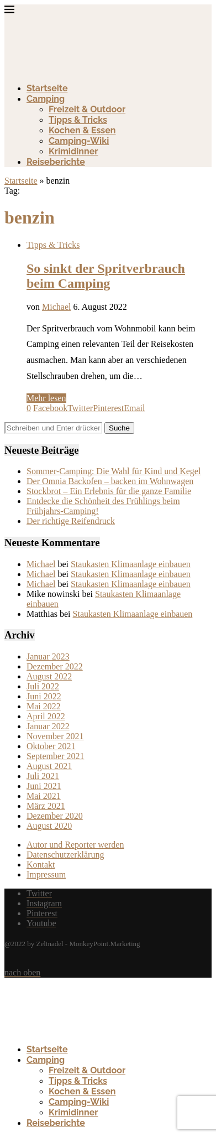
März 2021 (46, 806)
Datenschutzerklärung (65, 854)
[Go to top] (22, 972)
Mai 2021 (44, 796)
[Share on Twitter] (80, 408)
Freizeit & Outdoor (87, 109)
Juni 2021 (44, 786)
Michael (56, 306)
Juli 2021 (43, 776)
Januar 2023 (48, 656)
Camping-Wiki (79, 141)
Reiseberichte (56, 162)
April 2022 (46, 716)
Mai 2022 (44, 706)
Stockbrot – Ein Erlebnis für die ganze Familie (109, 491)
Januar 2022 (48, 726)
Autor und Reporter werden (75, 844)
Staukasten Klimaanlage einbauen (131, 564)
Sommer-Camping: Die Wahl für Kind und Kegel (114, 471)
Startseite (47, 88)
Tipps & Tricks (78, 120)
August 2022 (49, 676)
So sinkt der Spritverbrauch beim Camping (106, 275)
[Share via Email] (134, 408)
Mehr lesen (46, 398)
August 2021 (49, 766)
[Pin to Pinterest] (108, 408)
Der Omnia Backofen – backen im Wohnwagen (110, 481)
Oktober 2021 (51, 746)
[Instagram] (44, 903)
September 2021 (55, 756)
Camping (46, 99)
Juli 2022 (43, 686)
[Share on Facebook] (50, 408)
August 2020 (49, 825)
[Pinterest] (42, 913)
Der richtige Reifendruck (71, 521)
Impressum (46, 874)
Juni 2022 (44, 696)
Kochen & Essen (82, 130)
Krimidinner (73, 151)
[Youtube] (41, 923)
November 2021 (55, 736)
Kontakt (41, 864)
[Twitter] (39, 893)
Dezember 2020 (55, 816)
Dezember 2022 (55, 666)
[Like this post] (29, 408)
